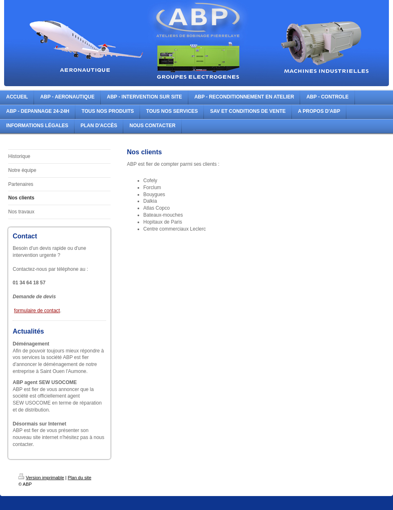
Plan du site (79, 477)
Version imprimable (41, 477)
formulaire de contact (37, 310)
